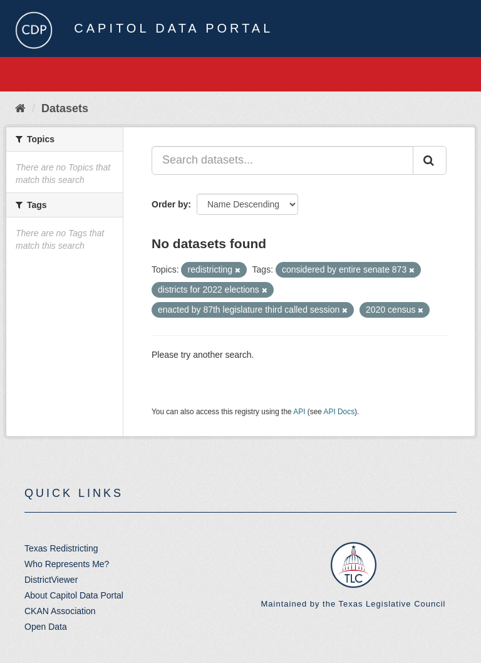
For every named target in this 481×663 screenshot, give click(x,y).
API (299, 411)
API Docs (339, 411)
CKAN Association (60, 611)
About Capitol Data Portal (73, 595)
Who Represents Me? (66, 564)
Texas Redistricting (61, 548)
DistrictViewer (51, 580)
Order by (170, 204)
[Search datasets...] (282, 160)
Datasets (64, 108)
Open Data (45, 627)
